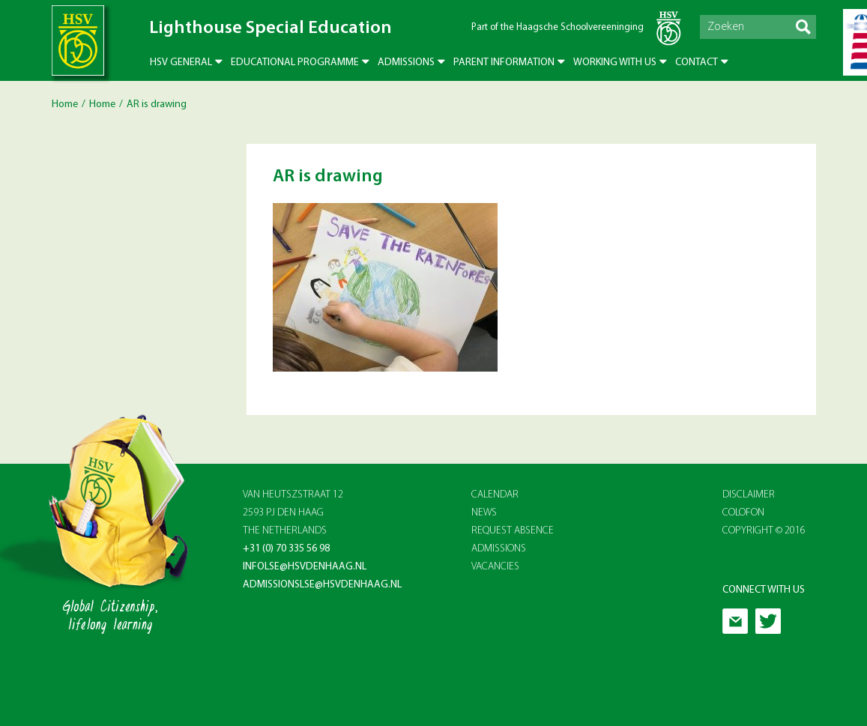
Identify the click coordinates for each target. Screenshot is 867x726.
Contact (696, 62)
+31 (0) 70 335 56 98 (286, 548)
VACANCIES (495, 566)
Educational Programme (295, 62)
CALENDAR (495, 494)
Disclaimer (748, 494)
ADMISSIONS (498, 548)
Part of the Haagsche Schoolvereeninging (557, 27)
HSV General (181, 62)
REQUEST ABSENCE (512, 530)
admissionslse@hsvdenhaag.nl (322, 584)
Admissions (406, 62)
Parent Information (504, 62)
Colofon (743, 512)
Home (65, 104)
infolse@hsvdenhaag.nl (304, 566)
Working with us (614, 62)
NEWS (484, 512)
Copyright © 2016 (764, 530)
